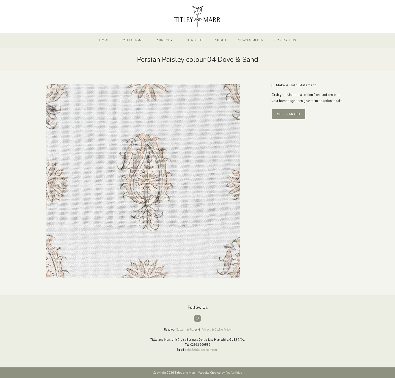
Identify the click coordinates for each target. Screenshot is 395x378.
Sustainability (185, 330)
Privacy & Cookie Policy (216, 330)
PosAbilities (233, 373)
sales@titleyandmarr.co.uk (201, 350)
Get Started (288, 114)
